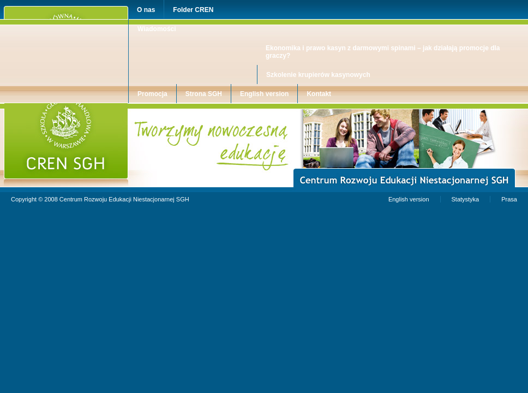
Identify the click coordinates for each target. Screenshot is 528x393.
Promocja (152, 94)
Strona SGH (203, 94)
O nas (146, 10)
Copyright (24, 199)
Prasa (509, 199)
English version (264, 94)
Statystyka (465, 199)
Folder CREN (193, 10)
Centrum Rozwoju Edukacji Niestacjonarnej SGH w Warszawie (88, 106)
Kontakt (319, 94)
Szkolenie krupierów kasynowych (318, 75)
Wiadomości (156, 29)
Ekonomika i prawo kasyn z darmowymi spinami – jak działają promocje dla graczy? (383, 51)
